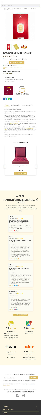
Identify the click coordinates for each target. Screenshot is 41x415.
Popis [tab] (7, 105)
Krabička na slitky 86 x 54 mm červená (20, 166)
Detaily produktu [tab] (15, 105)
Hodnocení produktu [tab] (27, 105)
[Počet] (4, 62)
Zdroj (11, 230)
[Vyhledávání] (20, 5)
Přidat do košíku (16, 63)
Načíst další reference (20, 315)
